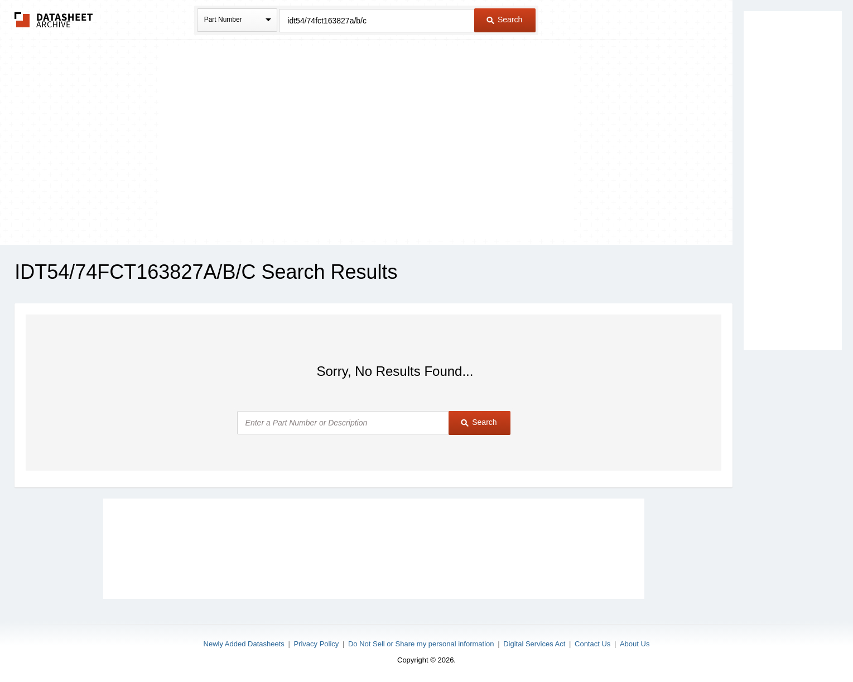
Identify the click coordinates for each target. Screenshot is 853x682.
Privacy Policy (316, 644)
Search (504, 19)
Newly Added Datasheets (244, 644)
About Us (634, 644)
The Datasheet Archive (54, 19)
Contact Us (592, 644)
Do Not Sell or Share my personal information (421, 644)
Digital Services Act (534, 644)
